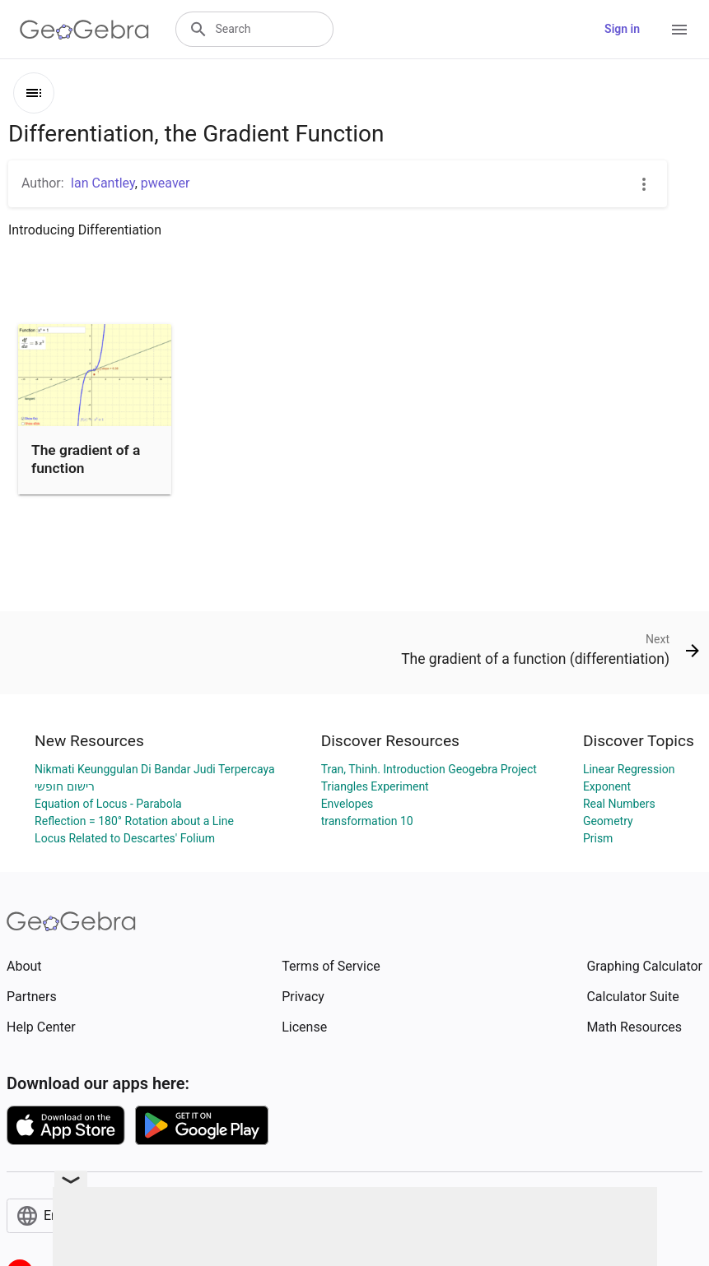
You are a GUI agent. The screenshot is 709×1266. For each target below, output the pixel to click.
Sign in (622, 28)
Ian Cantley (103, 183)
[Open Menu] (679, 29)
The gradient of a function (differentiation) (85, 468)
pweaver (165, 183)
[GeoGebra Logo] (84, 29)
